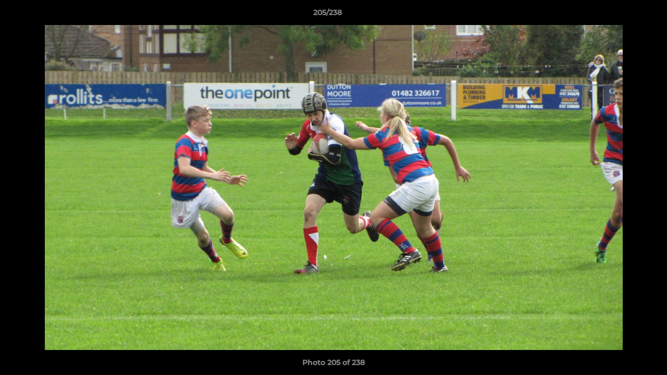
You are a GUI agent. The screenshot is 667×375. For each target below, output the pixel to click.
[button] (623, 15)
